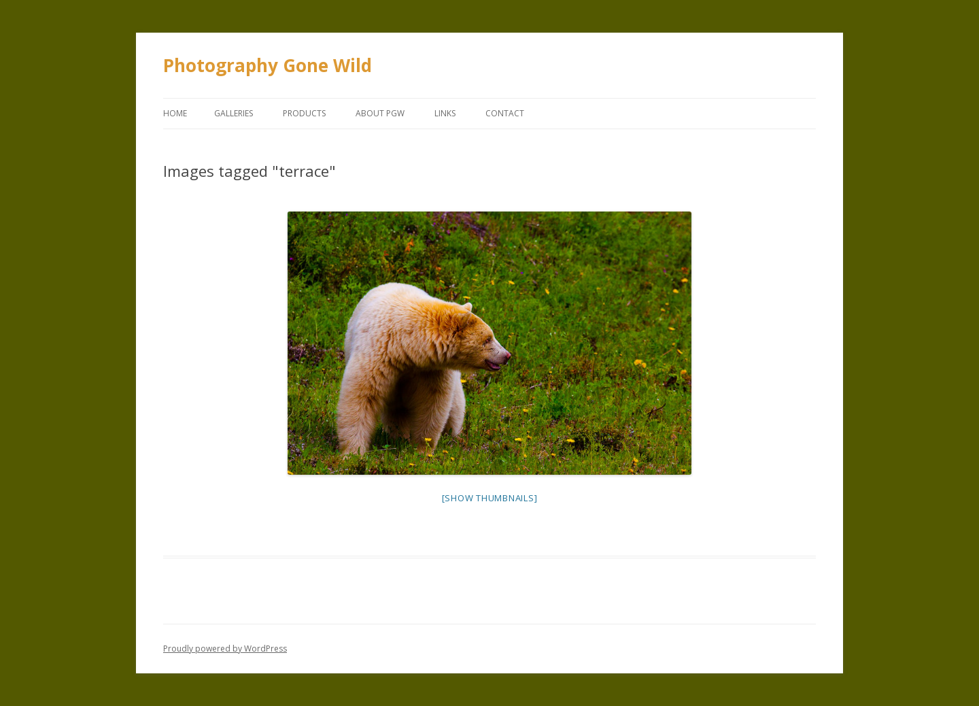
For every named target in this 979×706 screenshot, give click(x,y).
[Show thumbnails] (490, 498)
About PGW (380, 113)
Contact (504, 113)
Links (445, 113)
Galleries (233, 113)
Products (304, 113)
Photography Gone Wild (267, 65)
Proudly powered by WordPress (225, 648)
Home (175, 113)
